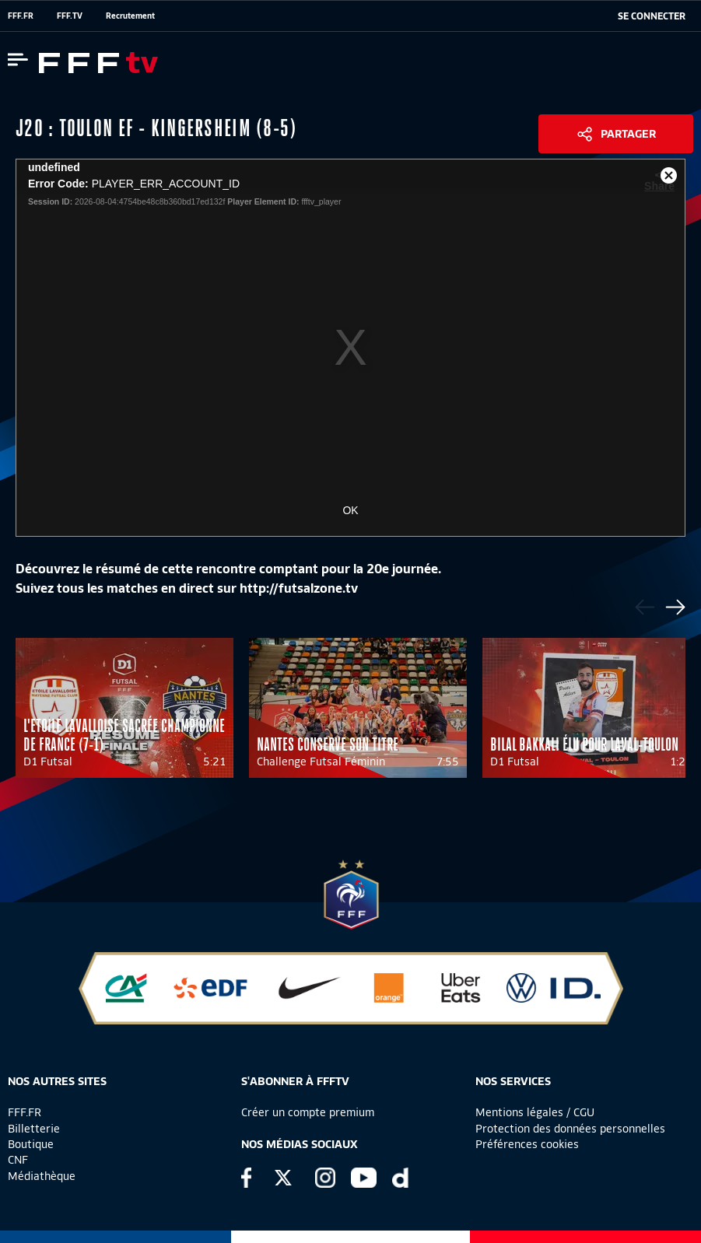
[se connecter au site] (651, 16)
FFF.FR (20, 15)
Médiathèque (41, 1176)
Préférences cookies (527, 1144)
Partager (628, 134)
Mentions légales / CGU (534, 1112)
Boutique (31, 1144)
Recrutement (130, 15)
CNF (18, 1160)
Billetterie (34, 1128)
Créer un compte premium (307, 1112)
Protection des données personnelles (570, 1128)
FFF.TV (69, 15)
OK (350, 510)
